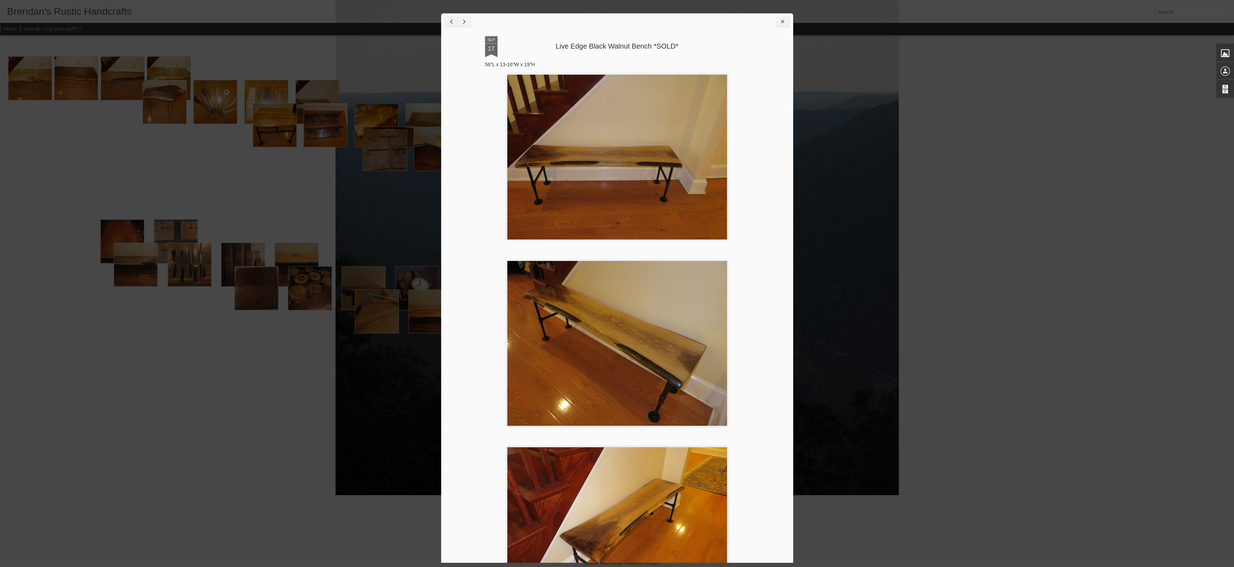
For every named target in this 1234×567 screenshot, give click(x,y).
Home (10, 29)
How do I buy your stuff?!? (52, 29)
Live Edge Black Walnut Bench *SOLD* (617, 46)
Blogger (651, 563)
